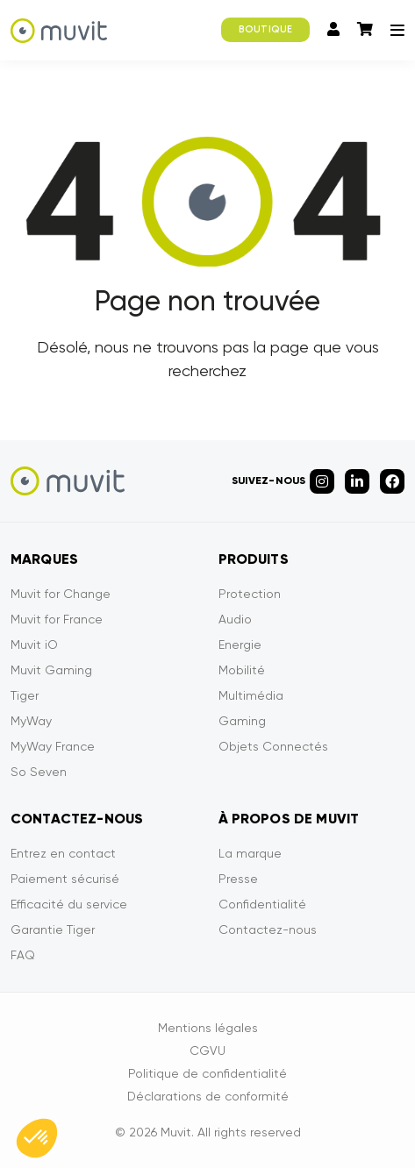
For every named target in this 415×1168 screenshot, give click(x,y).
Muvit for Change (61, 594)
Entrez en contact (63, 853)
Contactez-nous (267, 929)
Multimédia (250, 695)
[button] (37, 1138)
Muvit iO (34, 644)
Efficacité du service (69, 904)
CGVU (207, 1050)
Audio (235, 619)
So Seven (39, 772)
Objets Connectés (273, 746)
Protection (249, 594)
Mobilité (241, 670)
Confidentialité (262, 904)
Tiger (25, 695)
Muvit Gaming (51, 670)
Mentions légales (208, 1028)
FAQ (23, 955)
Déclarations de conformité (208, 1096)
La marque (250, 853)
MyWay (31, 721)
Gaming (242, 721)
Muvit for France (57, 619)
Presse (238, 879)
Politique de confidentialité (207, 1073)
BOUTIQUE (265, 29)
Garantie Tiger (53, 929)
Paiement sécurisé (65, 879)
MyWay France (53, 746)
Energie (239, 644)
